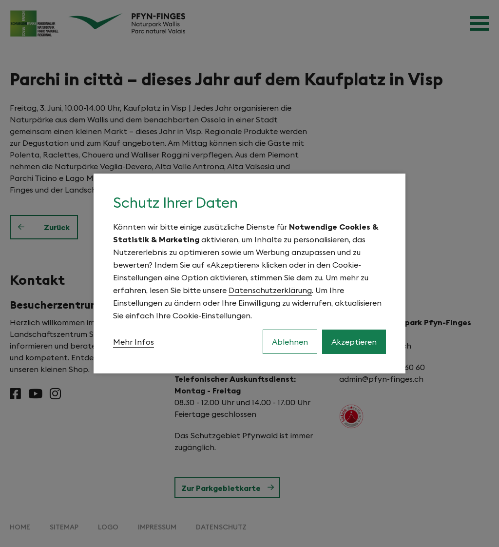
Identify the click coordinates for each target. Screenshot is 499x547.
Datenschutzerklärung (270, 290)
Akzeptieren (354, 342)
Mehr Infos (133, 342)
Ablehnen (290, 342)
